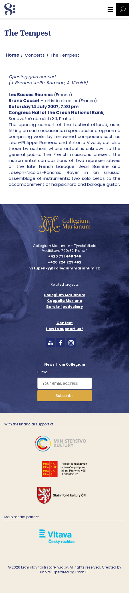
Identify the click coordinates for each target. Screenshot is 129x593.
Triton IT (81, 572)
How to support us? (64, 328)
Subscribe (65, 395)
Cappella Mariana (64, 300)
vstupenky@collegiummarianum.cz (64, 268)
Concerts (35, 55)
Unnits (45, 572)
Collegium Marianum (64, 295)
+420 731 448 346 (64, 256)
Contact (65, 322)
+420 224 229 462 (64, 262)
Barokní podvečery (64, 306)
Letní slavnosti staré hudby (44, 567)
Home (12, 55)
